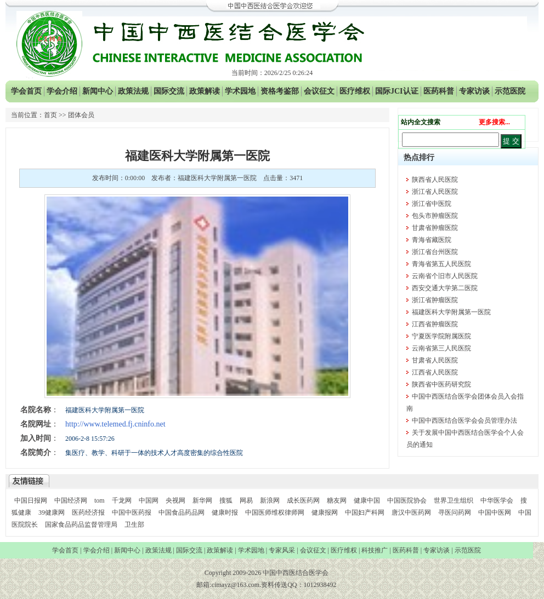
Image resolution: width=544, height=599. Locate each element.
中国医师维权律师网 (275, 512)
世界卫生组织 (453, 500)
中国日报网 (30, 500)
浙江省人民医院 (435, 191)
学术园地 (240, 91)
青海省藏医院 (431, 240)
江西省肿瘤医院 (435, 324)
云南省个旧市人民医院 (445, 276)
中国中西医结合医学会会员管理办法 (464, 420)
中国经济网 (70, 500)
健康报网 (324, 512)
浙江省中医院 (431, 204)
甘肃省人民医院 (435, 360)
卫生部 (134, 524)
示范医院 (510, 91)
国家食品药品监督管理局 (82, 524)
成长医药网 (303, 500)
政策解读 (204, 91)
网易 (246, 500)
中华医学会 (496, 500)
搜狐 (226, 500)
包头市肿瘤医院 (435, 216)
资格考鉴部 (279, 91)
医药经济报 (88, 512)
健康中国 (367, 500)
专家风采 (282, 550)
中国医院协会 (407, 500)
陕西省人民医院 (435, 179)
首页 (50, 115)
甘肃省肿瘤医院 (435, 228)
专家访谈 (474, 91)
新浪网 (270, 500)
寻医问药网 (454, 512)
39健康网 (51, 512)
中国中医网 (494, 512)
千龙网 (122, 500)
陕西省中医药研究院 (441, 384)
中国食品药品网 (181, 512)
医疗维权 (354, 91)
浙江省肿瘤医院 (435, 300)
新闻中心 (97, 91)
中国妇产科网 (364, 512)
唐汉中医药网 (411, 512)
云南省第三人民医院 (441, 348)
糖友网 (337, 500)
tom (99, 500)
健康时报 (225, 512)
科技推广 (374, 550)
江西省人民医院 (435, 372)
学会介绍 (62, 91)
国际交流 (169, 91)
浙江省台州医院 (435, 252)
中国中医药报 (131, 512)
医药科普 (438, 91)
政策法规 (133, 91)
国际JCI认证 (396, 91)
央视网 (175, 500)
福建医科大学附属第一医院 (451, 312)
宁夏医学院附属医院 (441, 336)
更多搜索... (494, 122)
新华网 (202, 500)
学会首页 (26, 91)
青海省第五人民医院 (441, 264)
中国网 (148, 500)
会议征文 (319, 91)
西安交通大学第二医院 (445, 288)
